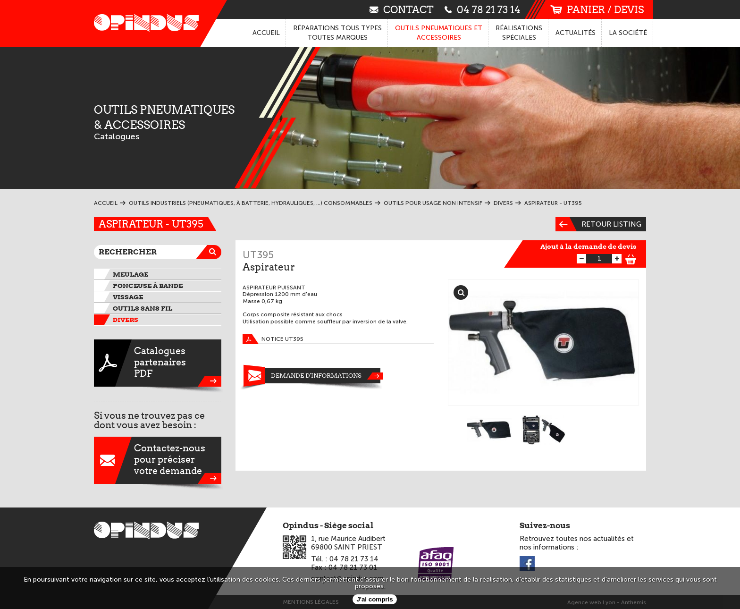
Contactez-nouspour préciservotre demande (157, 460)
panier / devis (597, 10)
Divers (125, 319)
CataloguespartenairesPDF (157, 363)
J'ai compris (374, 599)
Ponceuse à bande (148, 285)
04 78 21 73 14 (483, 9)
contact (402, 9)
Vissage (128, 297)
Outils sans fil (142, 308)
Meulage (130, 274)
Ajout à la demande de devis (588, 246)
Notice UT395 (273, 339)
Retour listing (598, 224)
